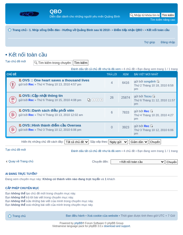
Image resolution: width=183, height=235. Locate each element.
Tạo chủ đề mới (18, 62)
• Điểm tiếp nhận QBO (127, 30)
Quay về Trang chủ (20, 161)
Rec (31, 84)
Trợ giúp (149, 42)
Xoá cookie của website (102, 215)
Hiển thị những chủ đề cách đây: (55, 141)
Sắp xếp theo (109, 141)
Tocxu (148, 96)
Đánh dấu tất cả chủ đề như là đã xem (96, 69)
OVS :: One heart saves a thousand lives (55, 80)
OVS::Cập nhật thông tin (42, 96)
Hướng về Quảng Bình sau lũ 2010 (86, 30)
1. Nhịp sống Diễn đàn (44, 30)
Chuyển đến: (100, 161)
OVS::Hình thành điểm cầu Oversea (51, 125)
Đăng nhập (168, 42)
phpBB (78, 223)
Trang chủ (19, 30)
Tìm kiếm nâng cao (162, 19)
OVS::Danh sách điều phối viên (48, 110)
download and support (117, 226)
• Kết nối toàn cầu (157, 30)
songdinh (150, 81)
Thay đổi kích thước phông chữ (171, 35)
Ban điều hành (75, 215)
